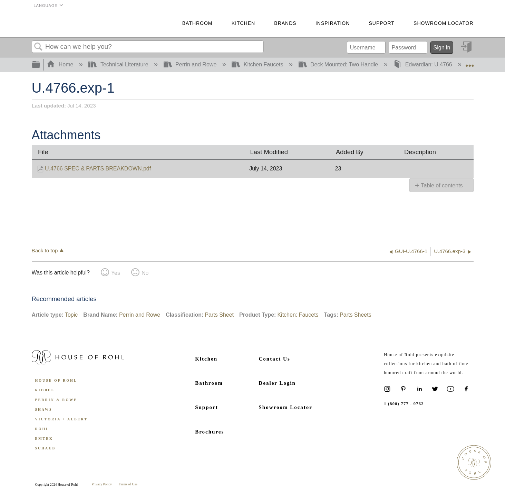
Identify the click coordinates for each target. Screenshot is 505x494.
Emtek (44, 438)
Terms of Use (128, 484)
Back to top (45, 250)
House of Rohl (56, 380)
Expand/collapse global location (469, 62)
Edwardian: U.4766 (423, 64)
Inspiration (332, 23)
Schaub (45, 448)
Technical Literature (119, 64)
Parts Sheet (219, 315)
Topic (71, 315)
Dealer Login (277, 383)
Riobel (45, 390)
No (145, 273)
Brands (285, 23)
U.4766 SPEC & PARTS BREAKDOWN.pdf (98, 168)
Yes (115, 273)
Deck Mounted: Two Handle (339, 64)
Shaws (43, 409)
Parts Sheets (355, 315)
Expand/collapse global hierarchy (40, 64)
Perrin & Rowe (56, 400)
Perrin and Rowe (191, 64)
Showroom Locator (443, 23)
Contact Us (274, 359)
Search (39, 47)
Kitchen (243, 23)
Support (381, 23)
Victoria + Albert (61, 419)
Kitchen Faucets (258, 64)
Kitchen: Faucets (297, 315)
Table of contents (442, 185)
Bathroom (197, 23)
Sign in (442, 47)
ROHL (42, 429)
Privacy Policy (101, 484)
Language (46, 5)
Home (61, 64)
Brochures (209, 432)
